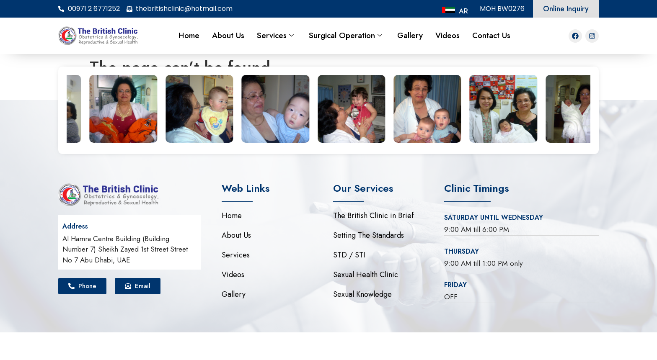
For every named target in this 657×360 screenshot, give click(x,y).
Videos (447, 35)
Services (275, 35)
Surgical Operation (345, 35)
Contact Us (491, 35)
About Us (228, 35)
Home (188, 35)
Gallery (410, 35)
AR (463, 11)
